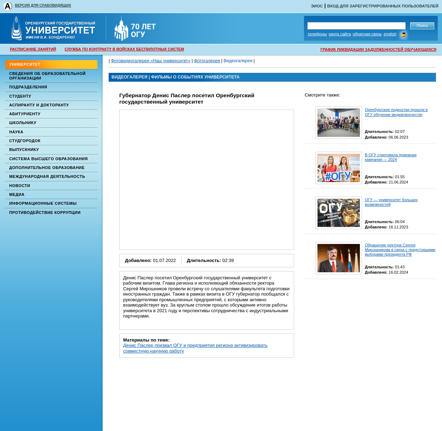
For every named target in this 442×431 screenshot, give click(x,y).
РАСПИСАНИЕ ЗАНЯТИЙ (33, 49)
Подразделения (28, 87)
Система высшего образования (48, 159)
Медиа (16, 194)
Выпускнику (24, 149)
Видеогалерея (238, 60)
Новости (19, 186)
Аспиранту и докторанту (39, 105)
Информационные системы (43, 203)
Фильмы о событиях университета (195, 77)
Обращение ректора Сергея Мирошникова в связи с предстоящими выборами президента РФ (400, 249)
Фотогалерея (207, 60)
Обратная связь (367, 34)
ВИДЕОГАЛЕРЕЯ (129, 77)
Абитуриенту (24, 114)
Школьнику (22, 123)
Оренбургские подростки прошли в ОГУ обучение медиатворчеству (396, 111)
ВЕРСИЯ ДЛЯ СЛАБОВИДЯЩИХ (43, 5)
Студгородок (25, 141)
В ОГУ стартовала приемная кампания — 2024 (391, 157)
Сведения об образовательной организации (47, 75)
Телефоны (317, 34)
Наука (16, 132)
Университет (24, 64)
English (390, 34)
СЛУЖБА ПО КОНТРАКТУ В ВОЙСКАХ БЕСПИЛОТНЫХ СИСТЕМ (124, 49)
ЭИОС (317, 6)
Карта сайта (340, 34)
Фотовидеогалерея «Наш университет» (150, 60)
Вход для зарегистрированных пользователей (382, 6)
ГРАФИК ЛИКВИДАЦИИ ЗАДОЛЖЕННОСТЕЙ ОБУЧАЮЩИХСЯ (378, 49)
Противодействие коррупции (45, 212)
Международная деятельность (47, 176)
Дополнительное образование (47, 167)
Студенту (20, 96)
